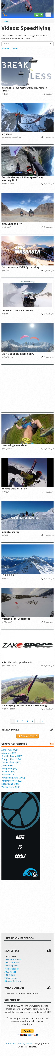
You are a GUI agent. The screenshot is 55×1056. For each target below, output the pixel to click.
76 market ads (11, 968)
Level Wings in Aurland (14, 445)
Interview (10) (8, 774)
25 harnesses (10, 978)
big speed (6, 134)
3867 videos (10, 972)
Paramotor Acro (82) (11, 780)
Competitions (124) (11, 759)
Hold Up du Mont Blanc (14, 488)
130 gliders (9, 975)
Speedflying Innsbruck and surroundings (24, 705)
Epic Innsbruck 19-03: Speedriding (20, 267)
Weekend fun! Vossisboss (15, 618)
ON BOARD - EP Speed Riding (17, 310)
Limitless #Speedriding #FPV (17, 354)
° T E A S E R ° (8, 575)
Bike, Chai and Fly (11, 223)
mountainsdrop (10, 532)
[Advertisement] (27, 387)
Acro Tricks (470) (9, 750)
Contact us (10, 1043)
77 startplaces (11, 965)
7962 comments (12, 962)
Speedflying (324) (10, 784)
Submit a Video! (27, 736)
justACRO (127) (8, 765)
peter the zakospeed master (17, 662)
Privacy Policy (25, 1043)
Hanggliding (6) (9, 768)
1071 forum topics (13, 959)
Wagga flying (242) (10, 787)
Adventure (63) (8, 753)
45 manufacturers (13, 981)
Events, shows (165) (11, 762)
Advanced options (9, 48)
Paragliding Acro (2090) (13, 777)
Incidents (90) (8, 771)
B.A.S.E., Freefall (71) (11, 756)
